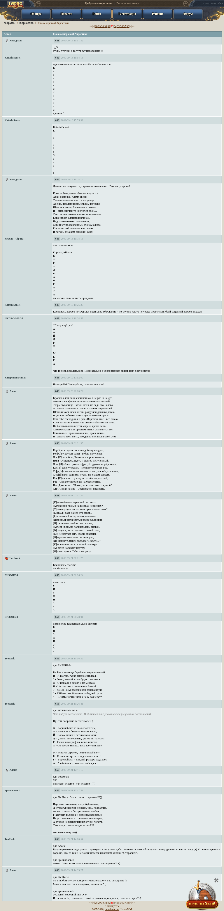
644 (57, 179)
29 (99, 26)
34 (115, 26)
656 (57, 703)
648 (57, 377)
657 (57, 769)
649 (57, 391)
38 (127, 26)
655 (57, 658)
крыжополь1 (12, 790)
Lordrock (14, 558)
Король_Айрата (14, 238)
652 (57, 558)
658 (57, 790)
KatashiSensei (12, 57)
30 (102, 26)
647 (57, 318)
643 (57, 120)
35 (118, 26)
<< (91, 26)
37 (124, 26)
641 (57, 40)
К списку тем (112, 905)
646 (57, 304)
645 (57, 238)
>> (133, 26)
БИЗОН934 (11, 575)
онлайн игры (112, 909)
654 (57, 616)
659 (57, 839)
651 (57, 495)
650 (57, 443)
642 (57, 57)
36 (121, 26)
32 (109, 26)
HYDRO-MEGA (14, 318)
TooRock (10, 658)
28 (96, 26)
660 (57, 870)
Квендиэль (15, 40)
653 (57, 575)
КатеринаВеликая (15, 377)
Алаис (13, 391)
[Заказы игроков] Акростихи (53, 23)
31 (105, 26)
